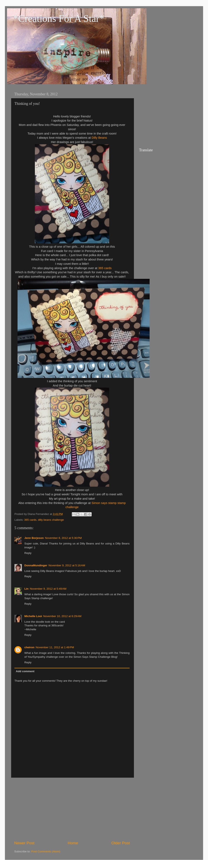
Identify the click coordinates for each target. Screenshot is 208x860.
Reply (28, 553)
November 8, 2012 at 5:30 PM (63, 537)
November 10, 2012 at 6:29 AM (62, 616)
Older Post (120, 843)
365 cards (105, 268)
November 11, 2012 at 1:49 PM (55, 647)
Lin (26, 588)
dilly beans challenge (51, 519)
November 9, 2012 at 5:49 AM (48, 588)
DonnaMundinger (35, 565)
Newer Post (24, 843)
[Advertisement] (72, 809)
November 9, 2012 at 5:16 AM (66, 565)
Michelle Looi (33, 616)
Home (73, 843)
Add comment (25, 671)
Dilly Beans (99, 137)
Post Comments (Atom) (45, 851)
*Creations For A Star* (58, 18)
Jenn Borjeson (34, 537)
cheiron (29, 647)
